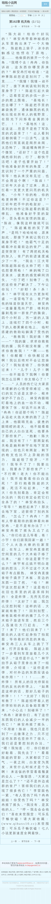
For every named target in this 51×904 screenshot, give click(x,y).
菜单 (45, 4)
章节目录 (25, 26)
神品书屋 (12, 872)
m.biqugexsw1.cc (32, 865)
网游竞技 (15, 11)
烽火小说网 (44, 872)
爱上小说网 (19, 875)
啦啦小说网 (6, 11)
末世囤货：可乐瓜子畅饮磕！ (30, 11)
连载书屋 (27, 872)
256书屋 (10, 875)
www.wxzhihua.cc (25, 863)
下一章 (37, 26)
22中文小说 (36, 875)
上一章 (14, 26)
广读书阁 (35, 872)
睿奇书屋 (19, 872)
